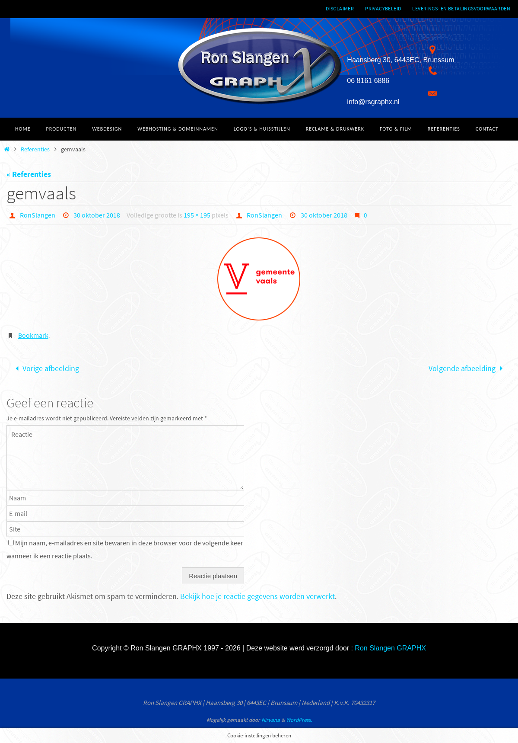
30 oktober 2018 (96, 215)
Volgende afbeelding (467, 368)
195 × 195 (197, 215)
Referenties (35, 149)
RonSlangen (37, 215)
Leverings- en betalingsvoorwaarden (461, 8)
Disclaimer (340, 8)
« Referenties (28, 174)
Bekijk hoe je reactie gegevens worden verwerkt (257, 596)
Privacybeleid (383, 8)
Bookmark (33, 335)
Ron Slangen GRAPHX (390, 648)
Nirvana (270, 720)
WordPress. (299, 720)
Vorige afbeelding (45, 368)
